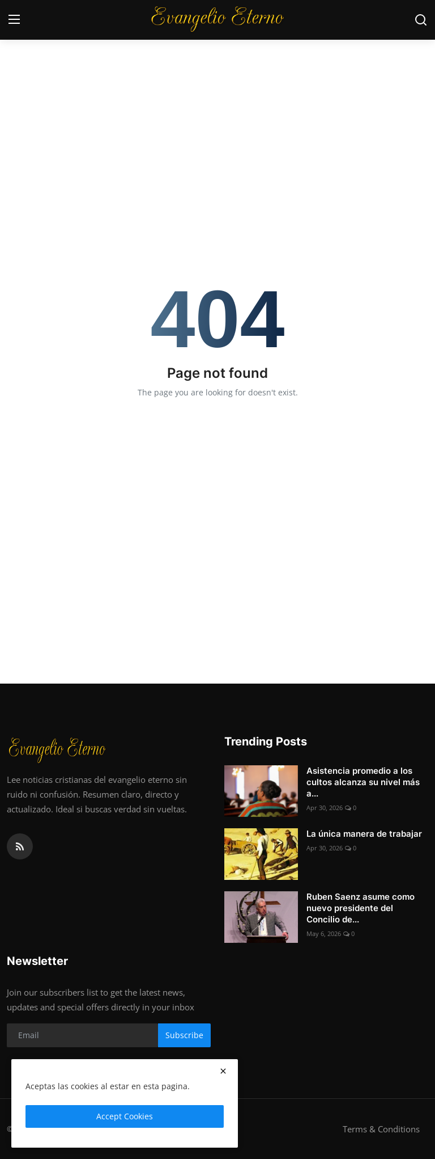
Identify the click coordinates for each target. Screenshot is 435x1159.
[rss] (20, 846)
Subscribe (184, 1035)
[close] (223, 1071)
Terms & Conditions (381, 1129)
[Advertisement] (217, 85)
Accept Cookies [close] (124, 1116)
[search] (421, 19)
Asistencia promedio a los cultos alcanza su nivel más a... (363, 782)
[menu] (14, 19)
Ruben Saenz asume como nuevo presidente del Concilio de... (360, 908)
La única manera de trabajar (364, 833)
